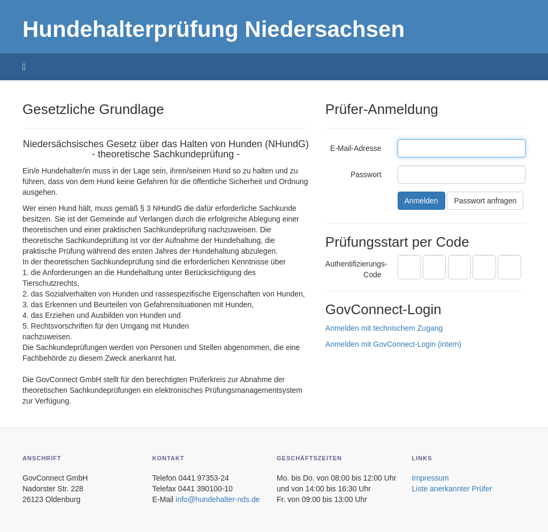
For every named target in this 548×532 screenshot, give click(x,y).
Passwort (366, 174)
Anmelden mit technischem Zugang (384, 328)
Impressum (430, 478)
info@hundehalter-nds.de (218, 499)
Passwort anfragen (485, 200)
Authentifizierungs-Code (356, 269)
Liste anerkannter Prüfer (452, 488)
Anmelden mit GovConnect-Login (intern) (393, 344)
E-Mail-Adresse (356, 148)
